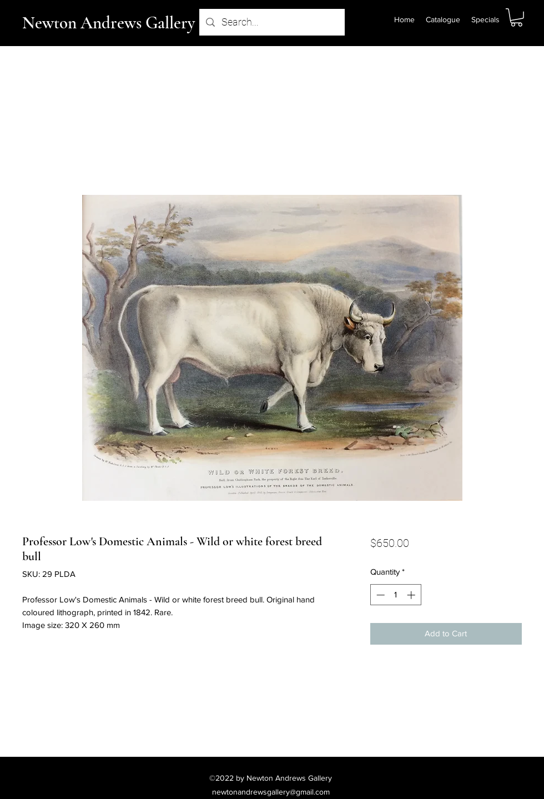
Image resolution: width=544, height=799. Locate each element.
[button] (516, 17)
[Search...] (271, 22)
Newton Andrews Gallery (108, 22)
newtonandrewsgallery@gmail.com (271, 791)
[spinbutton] (395, 595)
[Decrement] (379, 595)
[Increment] (412, 595)
